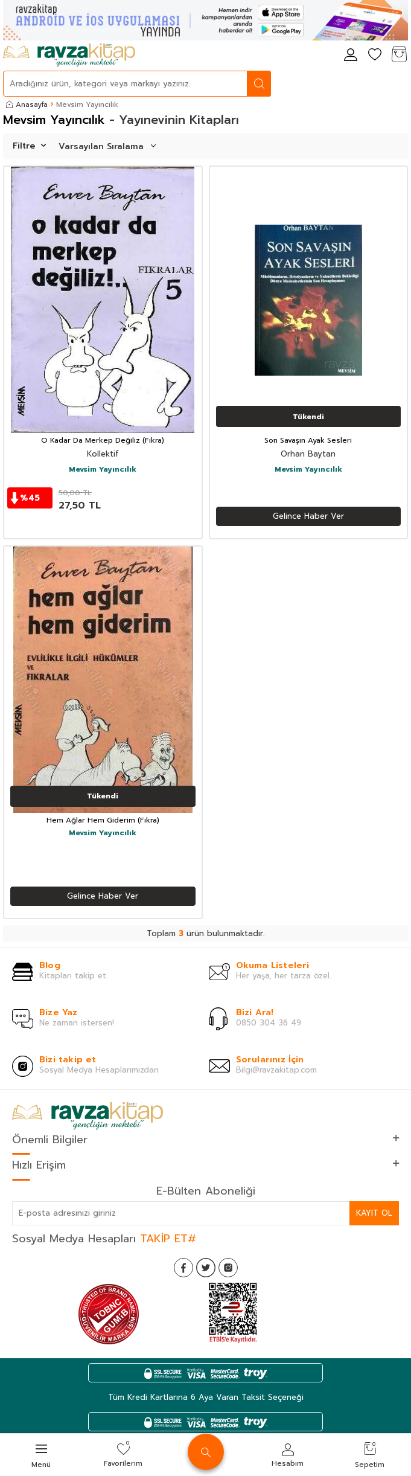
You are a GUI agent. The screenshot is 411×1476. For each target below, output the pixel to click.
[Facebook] (183, 1267)
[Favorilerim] (375, 55)
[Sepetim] (399, 55)
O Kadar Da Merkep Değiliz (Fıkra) (102, 441)
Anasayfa (27, 104)
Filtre (29, 146)
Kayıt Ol (374, 1213)
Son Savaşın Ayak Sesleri (308, 441)
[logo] (69, 55)
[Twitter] (205, 1267)
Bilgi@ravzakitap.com (276, 1070)
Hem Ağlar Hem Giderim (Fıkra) (102, 821)
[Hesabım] (351, 55)
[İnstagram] (228, 1267)
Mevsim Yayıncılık (102, 470)
